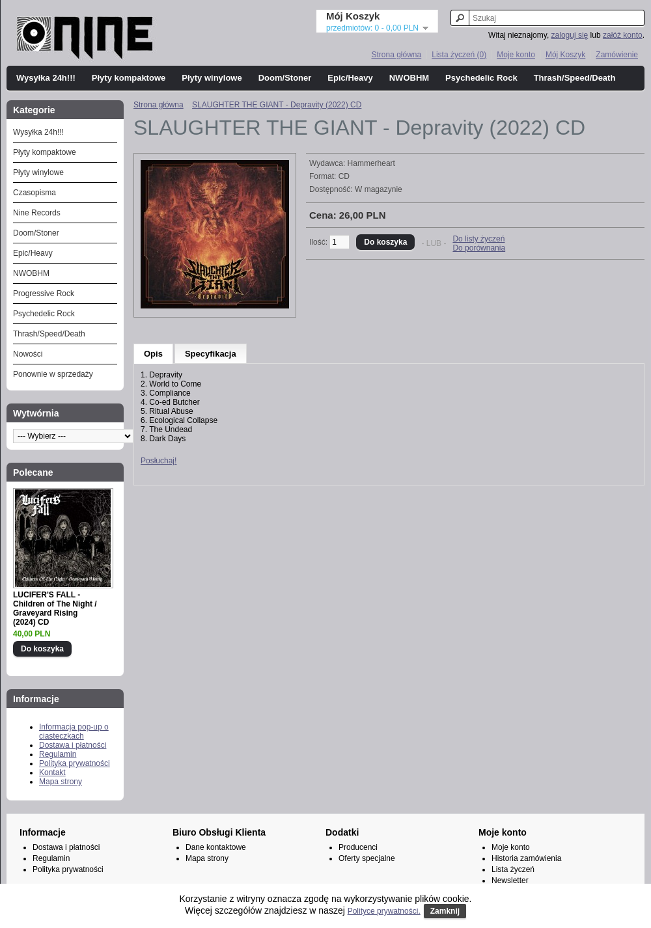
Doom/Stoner (285, 78)
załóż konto (623, 35)
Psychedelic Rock (481, 78)
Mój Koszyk (565, 54)
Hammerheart (371, 163)
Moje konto (516, 54)
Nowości (27, 354)
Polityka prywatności (74, 763)
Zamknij (445, 911)
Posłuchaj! (158, 460)
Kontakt (52, 772)
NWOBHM (409, 78)
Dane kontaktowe (216, 847)
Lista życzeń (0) (459, 54)
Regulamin (57, 754)
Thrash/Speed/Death (575, 78)
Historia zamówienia (526, 858)
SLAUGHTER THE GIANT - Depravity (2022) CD (276, 104)
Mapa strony (60, 781)
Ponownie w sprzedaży (53, 374)
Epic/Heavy (349, 78)
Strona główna (396, 54)
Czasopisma (34, 192)
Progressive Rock (43, 293)
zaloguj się (570, 35)
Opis (153, 354)
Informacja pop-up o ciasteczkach (74, 731)
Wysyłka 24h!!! (46, 78)
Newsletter (510, 880)
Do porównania (478, 247)
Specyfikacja (210, 354)
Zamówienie (617, 54)
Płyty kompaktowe (128, 78)
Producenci (358, 847)
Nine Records (37, 212)
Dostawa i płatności (72, 745)
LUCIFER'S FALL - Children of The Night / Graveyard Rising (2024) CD (55, 608)
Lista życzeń (513, 869)
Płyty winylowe (212, 78)
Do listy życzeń (478, 238)
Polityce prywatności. (384, 911)
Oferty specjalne (367, 858)
